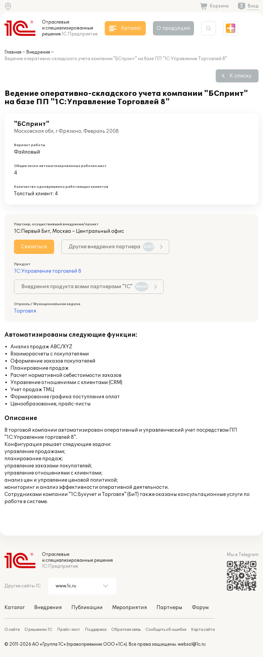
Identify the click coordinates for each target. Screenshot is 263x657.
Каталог (14, 608)
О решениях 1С (38, 629)
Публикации (87, 608)
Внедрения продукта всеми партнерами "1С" (84, 286)
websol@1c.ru (192, 644)
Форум (200, 608)
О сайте (12, 629)
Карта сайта (203, 629)
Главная (12, 52)
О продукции (173, 28)
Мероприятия (129, 608)
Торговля (25, 311)
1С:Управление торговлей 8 (47, 271)
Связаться (34, 247)
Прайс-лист (68, 629)
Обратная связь (126, 629)
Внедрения (38, 52)
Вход (253, 6)
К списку (240, 76)
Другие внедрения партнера (111, 247)
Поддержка (96, 629)
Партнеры (169, 608)
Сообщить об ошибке (165, 629)
